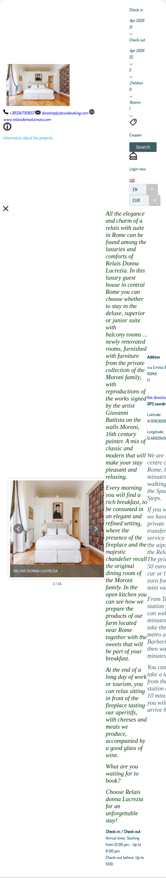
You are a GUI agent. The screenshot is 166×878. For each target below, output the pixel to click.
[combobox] (143, 189)
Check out (137, 39)
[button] (143, 147)
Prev (18, 529)
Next (131, 529)
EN (135, 189)
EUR (136, 200)
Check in (136, 9)
